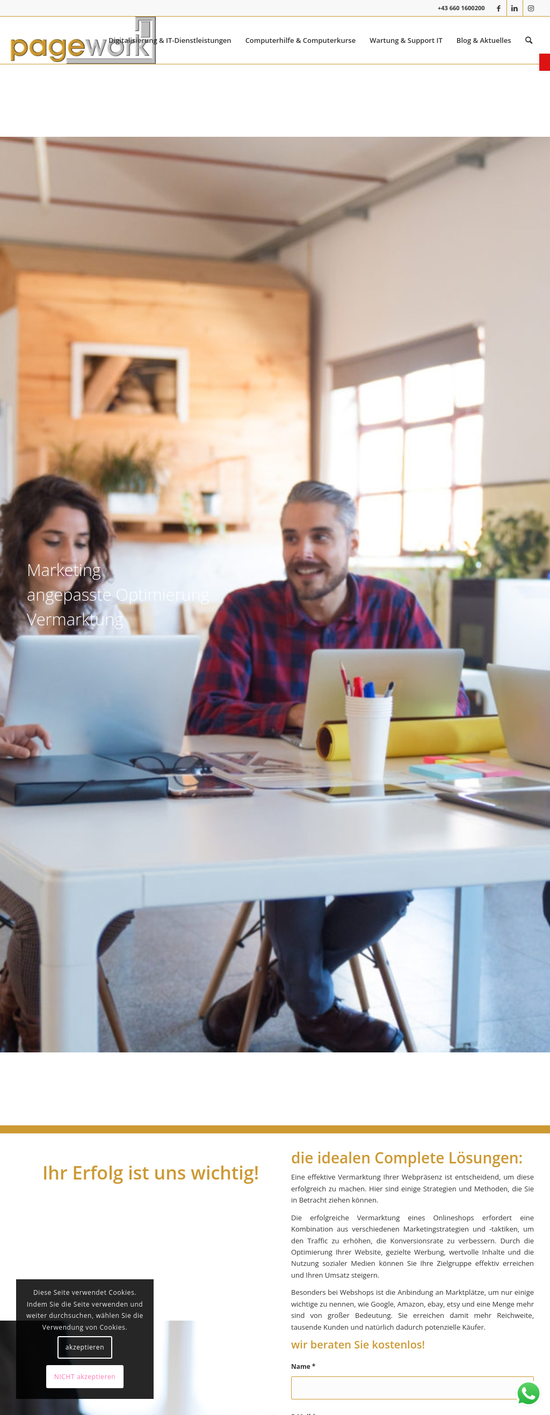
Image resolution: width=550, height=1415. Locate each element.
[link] (544, 62)
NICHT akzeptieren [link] (84, 1376)
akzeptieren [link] (85, 1347)
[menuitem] (170, 40)
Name (303, 1366)
